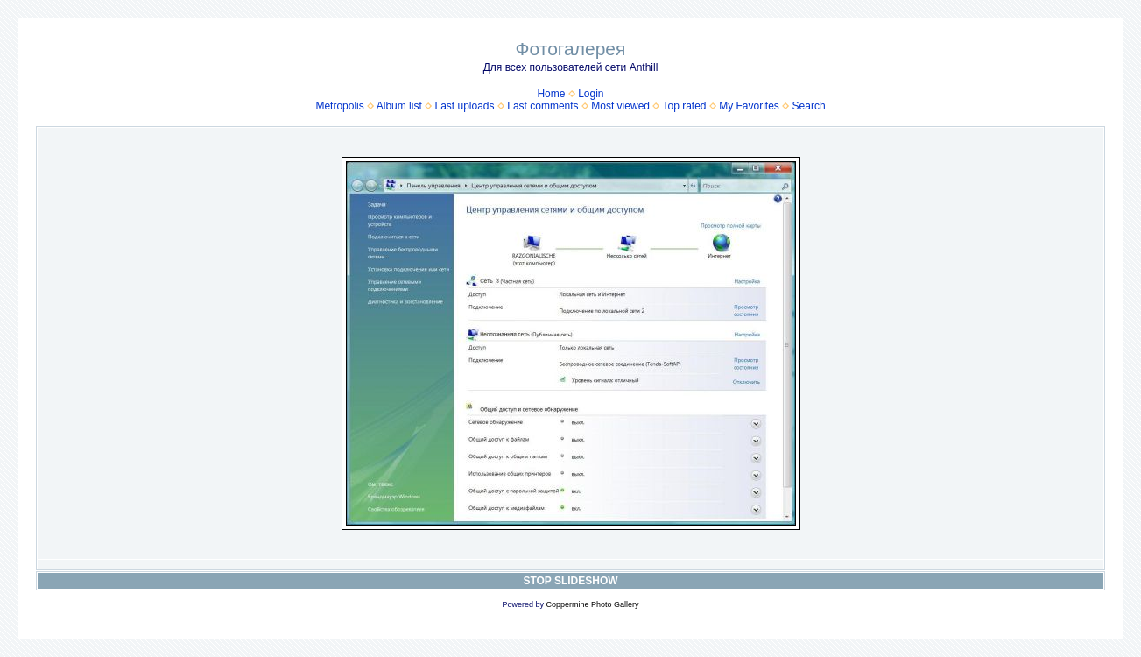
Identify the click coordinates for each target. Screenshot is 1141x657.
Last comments (542, 106)
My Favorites (749, 106)
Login (590, 94)
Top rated (684, 106)
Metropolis (339, 106)
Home (551, 94)
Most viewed (620, 106)
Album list (399, 106)
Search (809, 106)
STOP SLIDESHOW (570, 581)
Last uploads (464, 106)
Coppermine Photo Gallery (592, 604)
